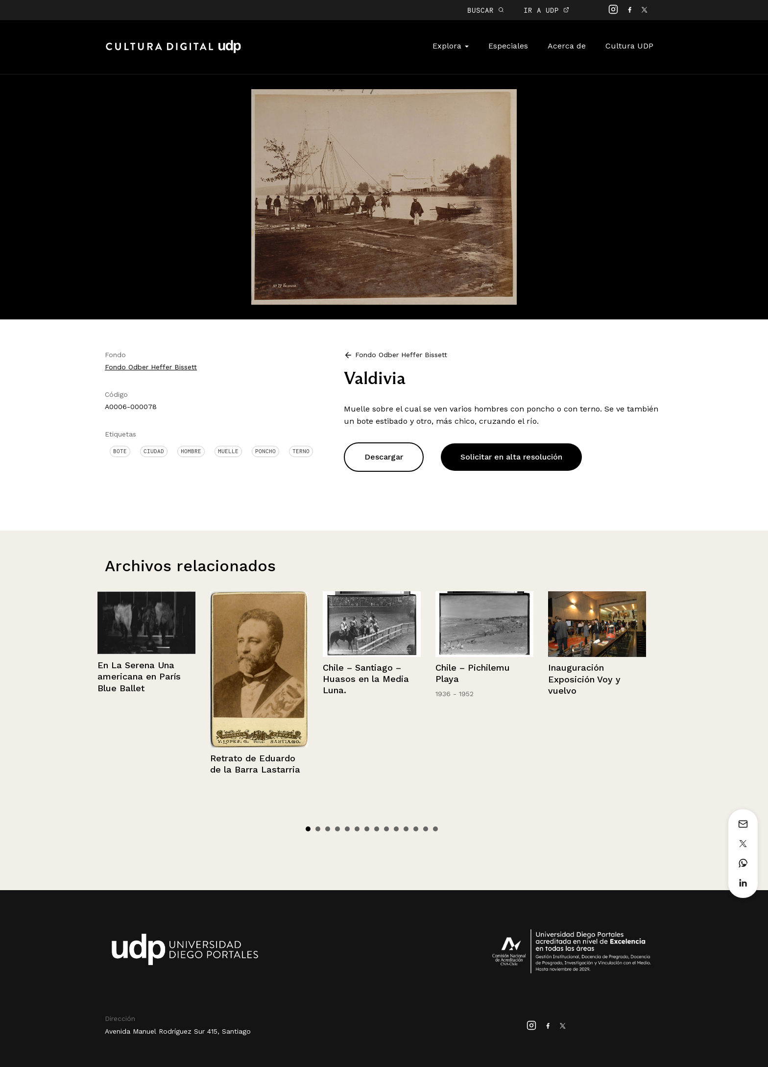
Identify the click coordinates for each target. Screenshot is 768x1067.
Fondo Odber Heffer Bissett (151, 367)
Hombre (191, 451)
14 (435, 828)
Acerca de (567, 45)
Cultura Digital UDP (173, 52)
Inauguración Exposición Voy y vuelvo (584, 679)
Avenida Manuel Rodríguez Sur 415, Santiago (178, 1031)
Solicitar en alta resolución (511, 456)
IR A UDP (546, 10)
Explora (450, 45)
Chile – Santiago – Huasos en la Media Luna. (366, 679)
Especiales (508, 45)
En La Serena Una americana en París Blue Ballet (139, 676)
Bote (120, 451)
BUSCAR (485, 10)
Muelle (228, 451)
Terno (301, 451)
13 (425, 828)
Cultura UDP (629, 45)
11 (406, 828)
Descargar (383, 456)
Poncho (265, 451)
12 (415, 828)
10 (396, 828)
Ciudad (154, 451)
